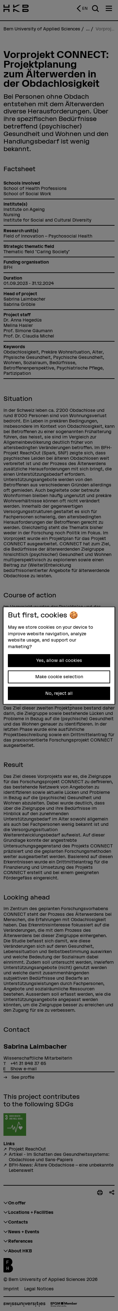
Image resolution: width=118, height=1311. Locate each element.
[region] (59, 655)
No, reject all (59, 693)
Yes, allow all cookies (59, 660)
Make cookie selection (59, 676)
